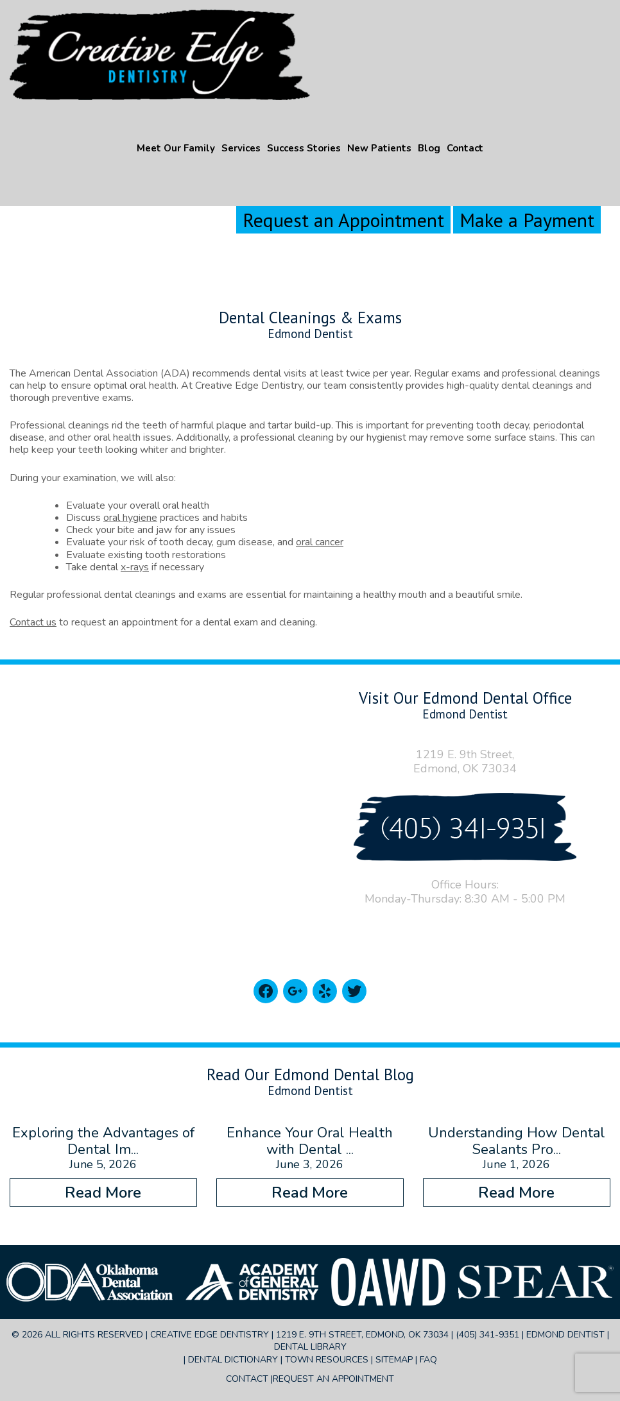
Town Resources (326, 1360)
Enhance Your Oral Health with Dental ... (310, 1141)
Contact (465, 148)
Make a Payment (527, 219)
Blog (429, 148)
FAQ (428, 1360)
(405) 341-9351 (487, 1335)
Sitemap (394, 1360)
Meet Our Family (176, 148)
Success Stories (304, 148)
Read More (103, 1192)
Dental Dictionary (233, 1360)
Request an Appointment (343, 219)
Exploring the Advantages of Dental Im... (103, 1141)
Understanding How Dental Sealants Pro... (516, 1141)
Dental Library (310, 1347)
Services (241, 148)
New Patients (379, 148)
